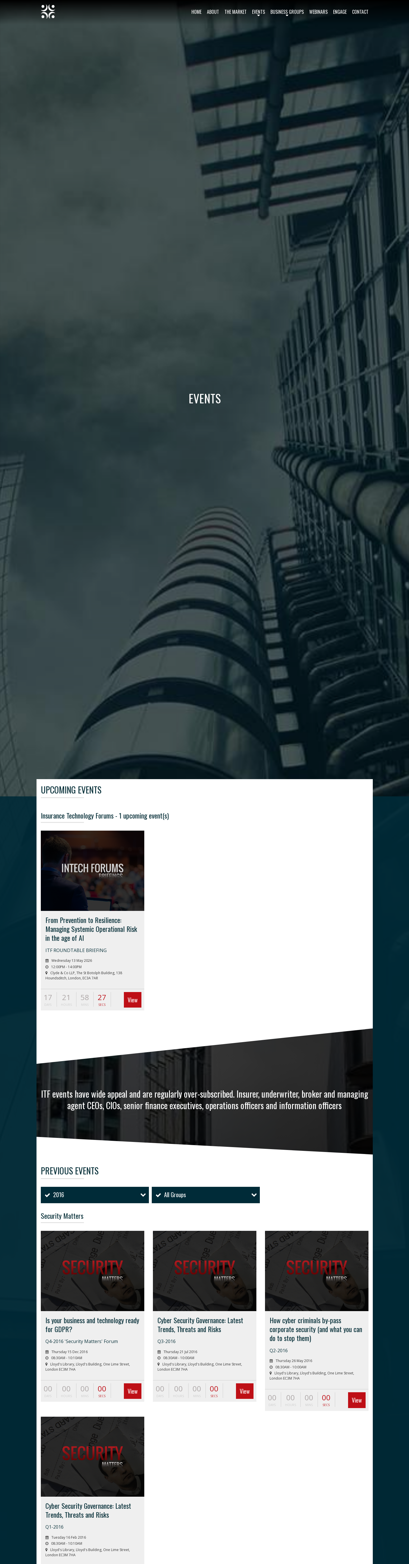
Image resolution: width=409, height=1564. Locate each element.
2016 (58, 1194)
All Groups (175, 1194)
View (133, 999)
